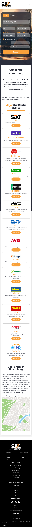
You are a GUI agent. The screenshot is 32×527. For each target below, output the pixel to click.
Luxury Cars (16, 485)
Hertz (16, 207)
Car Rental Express (5, 524)
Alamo (16, 293)
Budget (16, 259)
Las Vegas (8, 460)
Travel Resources (16, 475)
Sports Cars (16, 488)
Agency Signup (16, 518)
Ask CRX (16, 507)
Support (16, 505)
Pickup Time (20, 25)
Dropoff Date (7, 32)
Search (16, 52)
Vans (13, 15)
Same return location (11, 39)
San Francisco (8, 455)
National (16, 274)
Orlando (24, 455)
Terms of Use (21, 521)
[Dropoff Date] (10, 35)
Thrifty (16, 225)
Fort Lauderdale (24, 452)
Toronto (24, 457)
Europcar (16, 173)
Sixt (16, 120)
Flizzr (16, 312)
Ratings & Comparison (16, 465)
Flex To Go (16, 351)
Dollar (16, 331)
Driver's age (6, 42)
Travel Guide (16, 477)
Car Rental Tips (16, 480)
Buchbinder (16, 156)
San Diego (8, 457)
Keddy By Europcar (16, 138)
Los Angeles (8, 452)
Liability (28, 521)
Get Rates (16, 126)
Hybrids (16, 490)
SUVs (16, 493)
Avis (16, 244)
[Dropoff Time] (24, 35)
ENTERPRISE (16, 191)
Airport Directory (16, 470)
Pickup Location (8, 19)
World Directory (16, 468)
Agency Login (16, 516)
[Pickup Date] (10, 28)
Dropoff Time (21, 32)
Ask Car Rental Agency (16, 510)
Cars (6, 15)
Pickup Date (6, 25)
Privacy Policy (13, 521)
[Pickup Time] (24, 28)
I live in (5, 47)
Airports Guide (16, 472)
